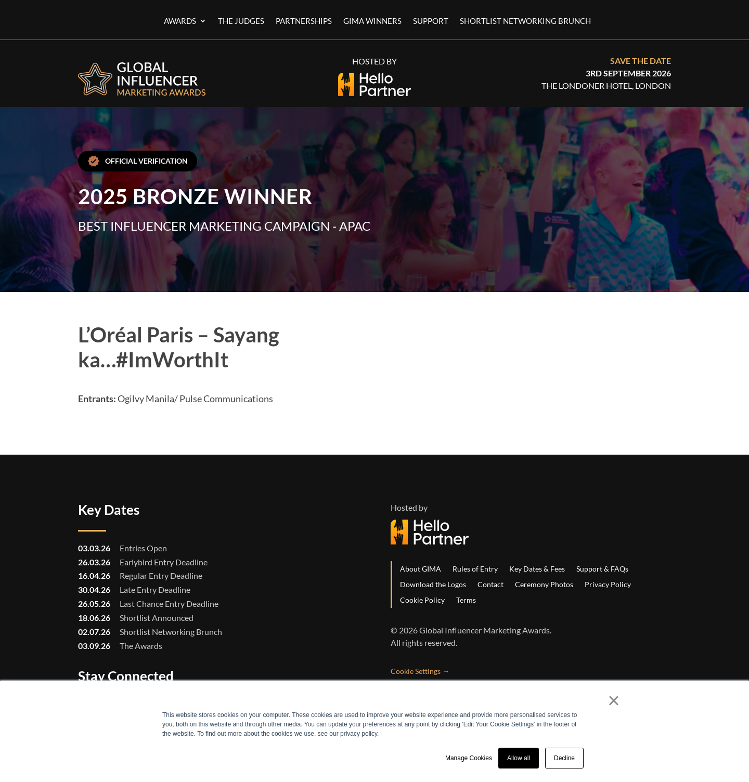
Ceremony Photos (544, 584)
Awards (180, 21)
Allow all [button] (518, 758)
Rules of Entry (475, 568)
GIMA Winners (372, 21)
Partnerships (304, 21)
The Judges (241, 21)
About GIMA (420, 568)
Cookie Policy (422, 599)
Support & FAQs (602, 568)
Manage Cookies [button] (468, 758)
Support (430, 21)
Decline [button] (564, 758)
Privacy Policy (608, 584)
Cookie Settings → (420, 671)
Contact (490, 584)
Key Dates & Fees (537, 568)
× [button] (613, 700)
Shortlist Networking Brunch (525, 21)
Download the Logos (433, 584)
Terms (466, 599)
